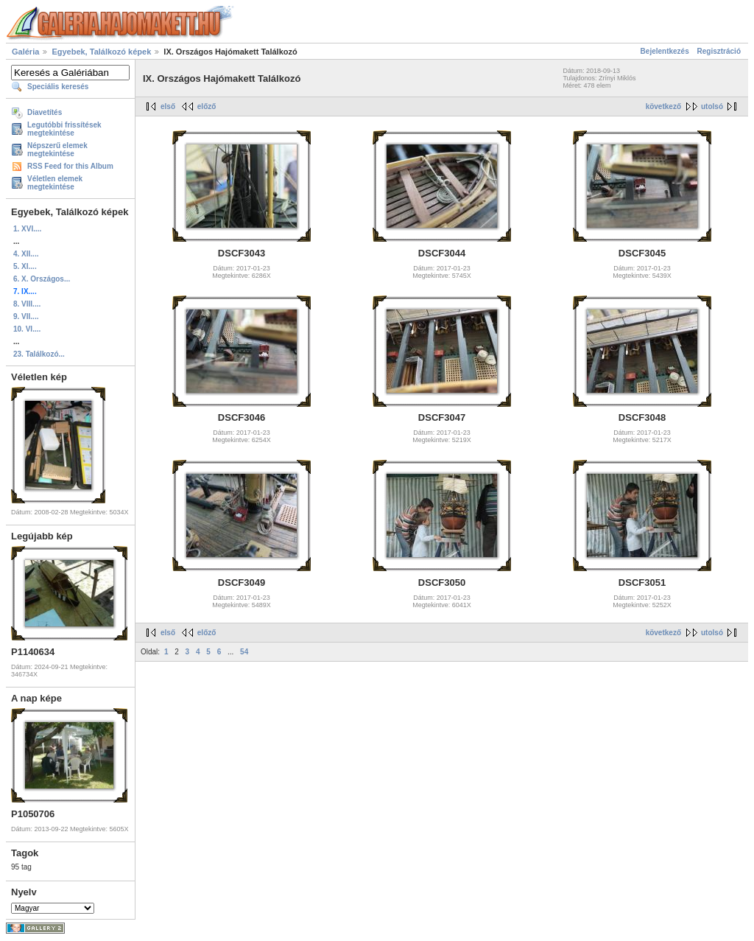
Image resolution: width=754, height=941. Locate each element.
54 (244, 652)
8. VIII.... (26, 304)
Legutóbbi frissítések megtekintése (64, 129)
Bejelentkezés (665, 51)
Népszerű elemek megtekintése (57, 149)
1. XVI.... (27, 229)
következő (663, 106)
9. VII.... (25, 316)
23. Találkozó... (39, 354)
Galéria (25, 51)
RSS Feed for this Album (70, 166)
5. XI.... (25, 266)
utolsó (712, 106)
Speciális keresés (57, 87)
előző (206, 106)
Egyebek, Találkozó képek (101, 51)
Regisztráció (719, 51)
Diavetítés (44, 112)
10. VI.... (26, 329)
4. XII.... (25, 254)
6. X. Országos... (41, 279)
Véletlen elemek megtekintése (54, 183)
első (168, 106)
